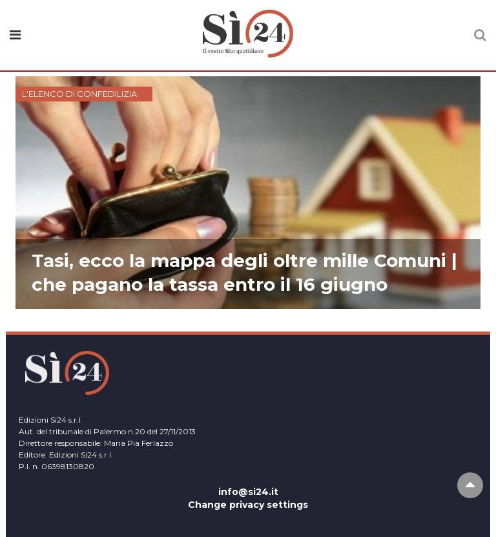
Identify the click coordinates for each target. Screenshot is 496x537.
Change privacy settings (248, 505)
